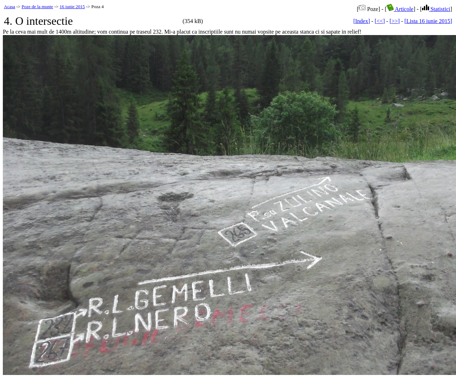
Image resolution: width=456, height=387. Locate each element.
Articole (400, 9)
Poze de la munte (37, 6)
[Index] (361, 21)
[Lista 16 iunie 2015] (428, 21)
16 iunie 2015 (72, 6)
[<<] (380, 21)
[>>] (394, 21)
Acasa (9, 6)
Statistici (436, 9)
